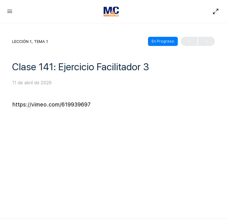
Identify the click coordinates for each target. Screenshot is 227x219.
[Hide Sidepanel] (214, 11)
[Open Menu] (9, 11)
